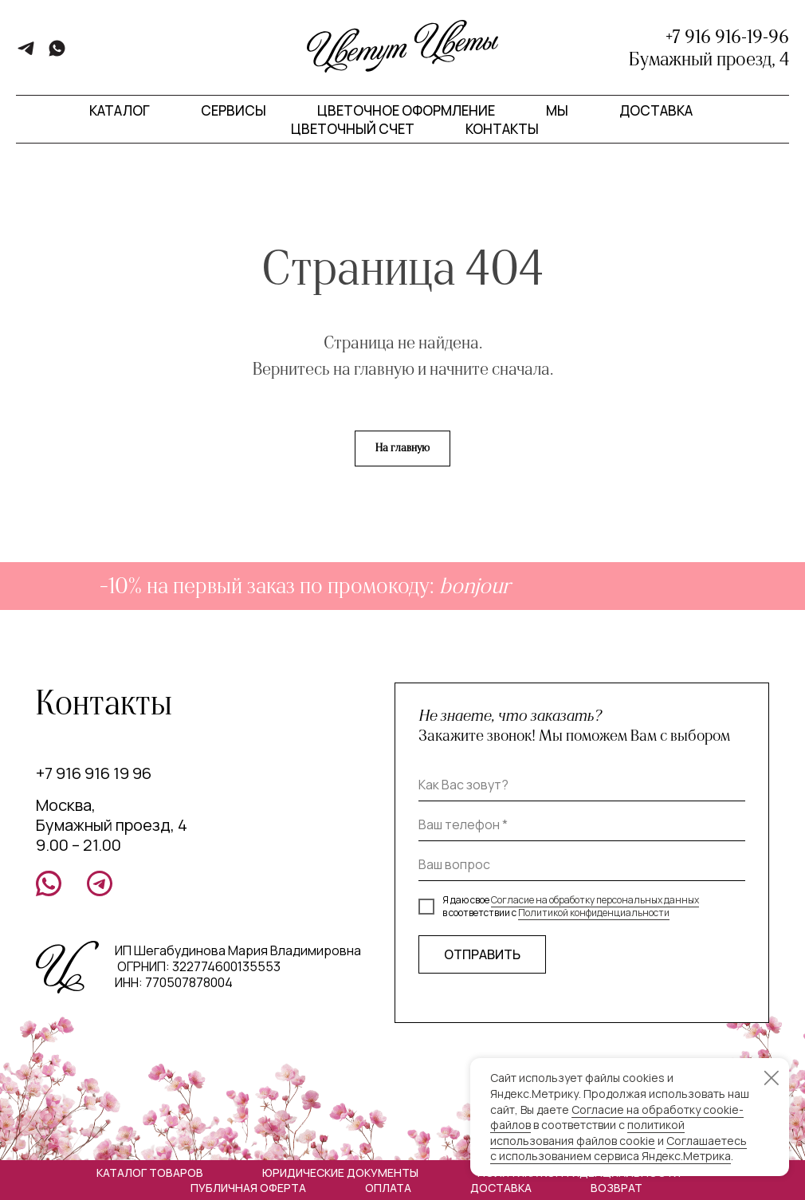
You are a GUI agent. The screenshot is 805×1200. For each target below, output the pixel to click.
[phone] (581, 825)
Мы (557, 110)
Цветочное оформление (406, 110)
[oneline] (581, 865)
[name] (581, 785)
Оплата (388, 1187)
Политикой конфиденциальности (594, 912)
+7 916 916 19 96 (93, 773)
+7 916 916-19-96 (727, 37)
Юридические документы (340, 1172)
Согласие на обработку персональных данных (595, 900)
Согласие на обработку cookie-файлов (617, 1117)
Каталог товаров (149, 1172)
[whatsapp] (57, 54)
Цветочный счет (352, 129)
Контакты (502, 129)
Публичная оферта (248, 1187)
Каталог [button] (119, 110)
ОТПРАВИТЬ (482, 954)
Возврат (616, 1187)
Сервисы (233, 110)
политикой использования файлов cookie (587, 1132)
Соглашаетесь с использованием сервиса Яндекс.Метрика (618, 1148)
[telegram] (26, 54)
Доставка (656, 110)
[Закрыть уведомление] (771, 1078)
